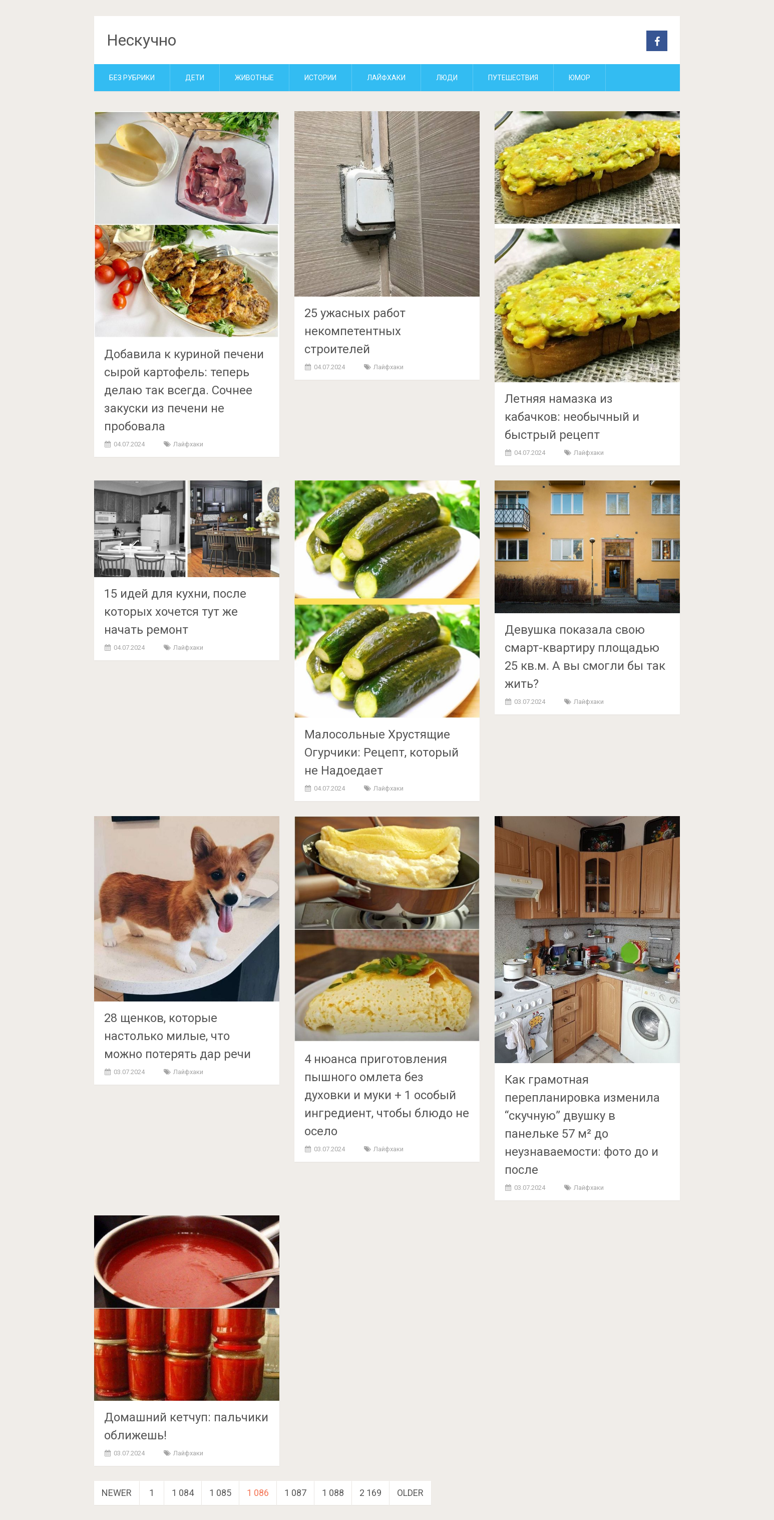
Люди (447, 78)
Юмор (579, 78)
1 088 (333, 1492)
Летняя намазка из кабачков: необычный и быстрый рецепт (572, 417)
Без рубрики (132, 78)
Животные (254, 78)
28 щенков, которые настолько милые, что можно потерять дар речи (177, 1036)
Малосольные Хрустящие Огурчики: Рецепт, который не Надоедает (381, 752)
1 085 (220, 1492)
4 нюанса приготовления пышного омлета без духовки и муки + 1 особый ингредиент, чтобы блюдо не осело (386, 1095)
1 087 (295, 1492)
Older (410, 1492)
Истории (320, 78)
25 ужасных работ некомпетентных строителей (355, 331)
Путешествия (513, 78)
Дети (194, 78)
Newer (117, 1492)
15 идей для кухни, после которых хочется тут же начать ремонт (175, 612)
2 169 (370, 1492)
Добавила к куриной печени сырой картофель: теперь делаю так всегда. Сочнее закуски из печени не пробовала (184, 390)
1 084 (183, 1492)
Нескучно (141, 40)
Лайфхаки (386, 78)
